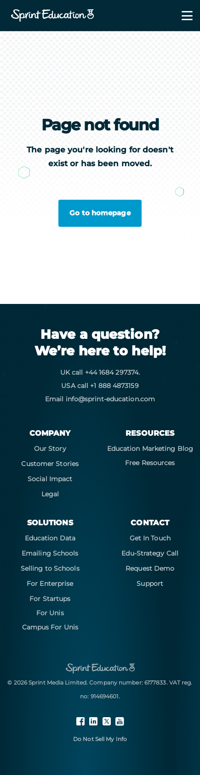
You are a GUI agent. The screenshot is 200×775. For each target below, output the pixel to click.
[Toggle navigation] (181, 15)
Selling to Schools (50, 568)
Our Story (50, 448)
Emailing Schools (50, 553)
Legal (50, 494)
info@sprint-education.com (110, 399)
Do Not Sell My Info (100, 739)
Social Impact (50, 479)
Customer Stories (50, 464)
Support (150, 583)
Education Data (50, 538)
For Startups (49, 599)
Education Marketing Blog (150, 448)
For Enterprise (50, 583)
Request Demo (150, 568)
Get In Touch (150, 538)
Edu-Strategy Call (149, 553)
